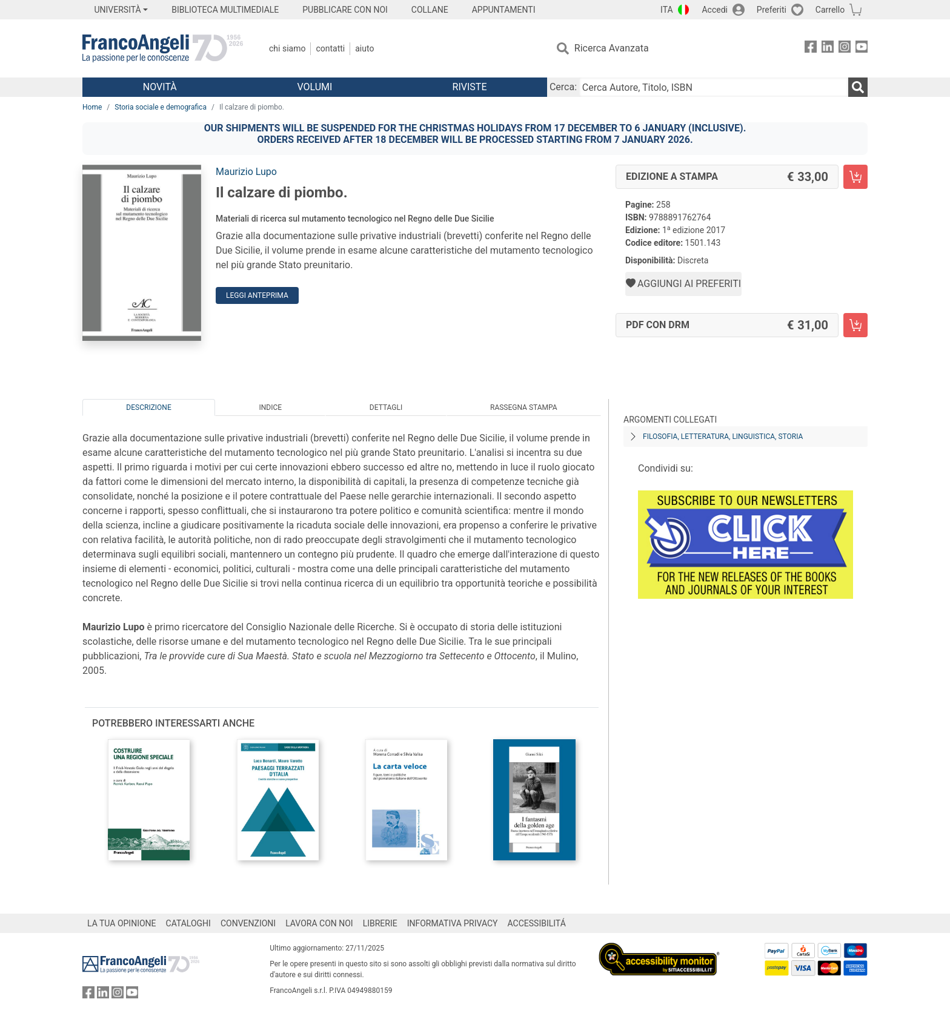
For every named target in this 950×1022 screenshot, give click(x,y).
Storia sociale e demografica (161, 107)
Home (92, 107)
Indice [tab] (270, 407)
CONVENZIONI (248, 923)
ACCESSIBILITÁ (537, 923)
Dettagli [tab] (386, 407)
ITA (666, 10)
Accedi (715, 10)
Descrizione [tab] (148, 407)
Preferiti (771, 10)
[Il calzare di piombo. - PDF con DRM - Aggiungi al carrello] (855, 325)
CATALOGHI (188, 923)
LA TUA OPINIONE (121, 923)
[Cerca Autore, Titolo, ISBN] (713, 87)
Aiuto (364, 48)
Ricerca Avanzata (611, 48)
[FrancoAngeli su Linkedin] (828, 49)
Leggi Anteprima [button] (257, 295)
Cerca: (563, 87)
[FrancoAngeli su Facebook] (811, 49)
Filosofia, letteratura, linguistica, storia (723, 436)
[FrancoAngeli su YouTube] (861, 49)
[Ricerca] (858, 87)
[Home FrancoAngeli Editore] (162, 48)
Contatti (330, 48)
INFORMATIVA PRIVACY (452, 923)
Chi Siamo (287, 48)
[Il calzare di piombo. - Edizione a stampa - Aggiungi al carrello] (855, 177)
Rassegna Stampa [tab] (523, 407)
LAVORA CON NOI (319, 923)
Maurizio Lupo (246, 171)
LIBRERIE (380, 923)
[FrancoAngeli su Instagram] (845, 49)
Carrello (830, 10)
